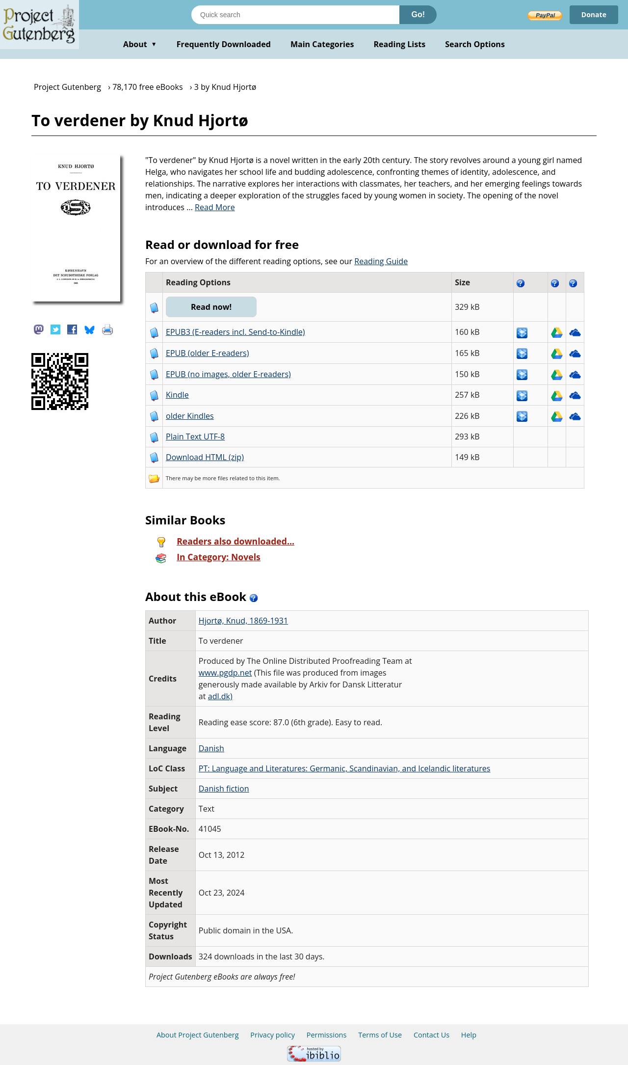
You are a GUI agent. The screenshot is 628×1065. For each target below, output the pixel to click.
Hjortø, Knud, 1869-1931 (243, 620)
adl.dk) (220, 696)
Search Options (475, 44)
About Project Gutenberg (198, 1034)
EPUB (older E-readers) (207, 353)
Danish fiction (224, 788)
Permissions (327, 1034)
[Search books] (295, 14)
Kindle (177, 394)
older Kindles (190, 415)
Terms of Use (380, 1034)
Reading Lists (400, 44)
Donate (593, 14)
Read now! (211, 306)
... (210, 207)
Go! (418, 14)
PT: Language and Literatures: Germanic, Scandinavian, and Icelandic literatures (345, 768)
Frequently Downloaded (224, 44)
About (140, 44)
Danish (211, 748)
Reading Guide (381, 261)
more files (215, 478)
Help (468, 1034)
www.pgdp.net (225, 672)
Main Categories (322, 44)
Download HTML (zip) (205, 457)
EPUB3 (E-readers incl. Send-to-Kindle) (235, 332)
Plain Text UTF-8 (195, 436)
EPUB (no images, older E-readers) (228, 374)
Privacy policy (272, 1034)
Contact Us (431, 1034)
